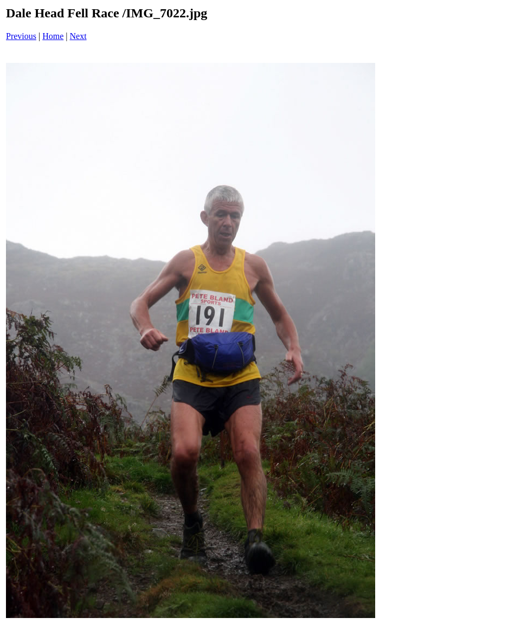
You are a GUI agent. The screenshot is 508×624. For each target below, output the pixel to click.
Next (78, 36)
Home (52, 36)
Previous (21, 36)
